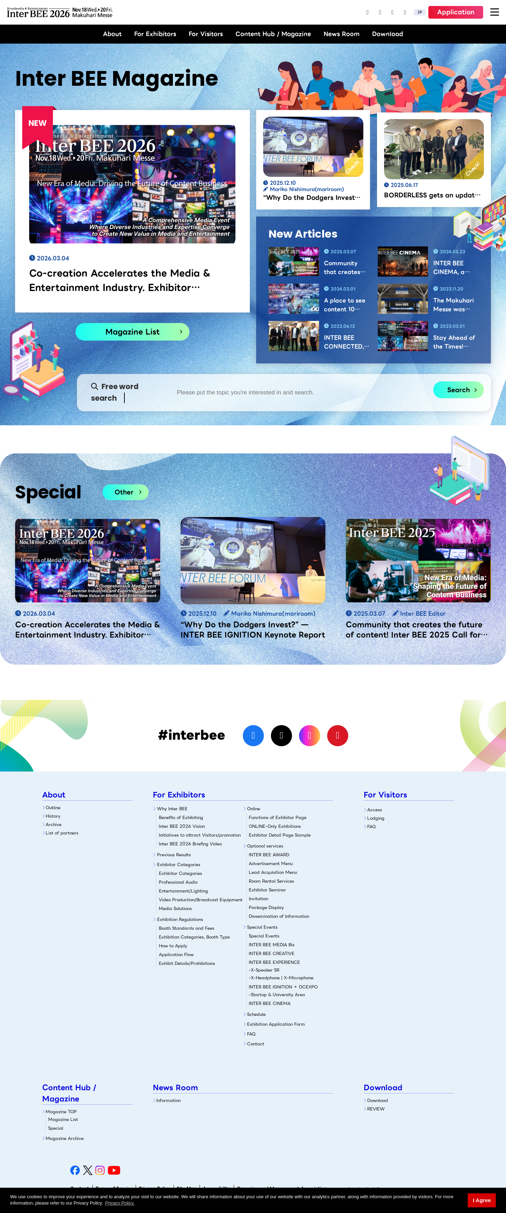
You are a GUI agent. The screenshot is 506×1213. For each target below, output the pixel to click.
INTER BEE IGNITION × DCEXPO (283, 986)
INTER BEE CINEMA (270, 1003)
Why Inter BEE (172, 808)
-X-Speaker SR (264, 970)
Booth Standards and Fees (186, 928)
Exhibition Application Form (276, 1024)
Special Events (262, 927)
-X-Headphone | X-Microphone (281, 977)
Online (253, 808)
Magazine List (132, 331)
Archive (53, 824)
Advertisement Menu (271, 863)
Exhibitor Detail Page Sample (280, 835)
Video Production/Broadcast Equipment (200, 899)
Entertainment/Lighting (183, 891)
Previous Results (174, 854)
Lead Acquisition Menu (273, 872)
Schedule (256, 1014)
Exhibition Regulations (180, 919)
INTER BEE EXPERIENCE (274, 962)
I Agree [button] (482, 1200)
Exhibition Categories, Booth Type (194, 937)
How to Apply (173, 945)
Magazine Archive (65, 1138)
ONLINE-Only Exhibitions (275, 826)
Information (168, 1100)
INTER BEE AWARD (269, 854)
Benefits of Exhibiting (181, 817)
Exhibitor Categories (178, 864)
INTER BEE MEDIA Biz (271, 944)
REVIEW (376, 1108)
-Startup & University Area (277, 994)
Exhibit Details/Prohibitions (187, 963)
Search (458, 390)
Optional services (265, 846)
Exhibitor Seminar (267, 889)
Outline (53, 807)
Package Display (266, 907)
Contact (255, 1043)
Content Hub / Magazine (273, 34)
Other (124, 492)
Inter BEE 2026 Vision (182, 826)
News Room (341, 34)
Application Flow (176, 954)
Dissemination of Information (279, 916)
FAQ (251, 1034)
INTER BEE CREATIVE (271, 953)
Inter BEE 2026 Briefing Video (190, 843)
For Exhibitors (155, 34)
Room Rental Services (271, 881)
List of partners (62, 833)
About (112, 34)
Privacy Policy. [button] (120, 1203)
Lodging (375, 818)
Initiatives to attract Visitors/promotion (200, 835)
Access (374, 809)
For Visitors (206, 34)
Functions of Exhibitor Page (277, 817)
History (53, 816)
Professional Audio (178, 882)
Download (387, 34)
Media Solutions (175, 908)
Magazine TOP (61, 1111)
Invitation (258, 898)
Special (55, 1128)
